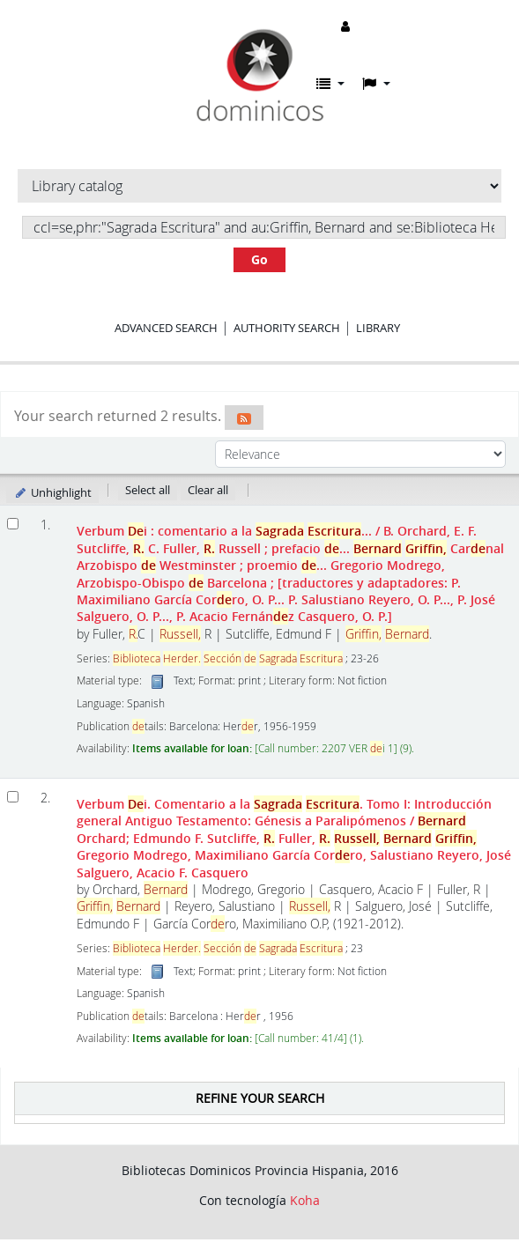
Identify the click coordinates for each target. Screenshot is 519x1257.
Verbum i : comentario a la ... (290, 573)
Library (378, 328)
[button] (330, 84)
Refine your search (260, 1098)
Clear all (208, 490)
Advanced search (166, 328)
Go (259, 259)
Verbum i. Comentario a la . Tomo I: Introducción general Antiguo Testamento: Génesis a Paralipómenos (294, 838)
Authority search (287, 328)
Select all (147, 490)
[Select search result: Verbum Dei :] (13, 523)
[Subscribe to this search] (244, 417)
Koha (305, 1200)
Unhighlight (52, 492)
